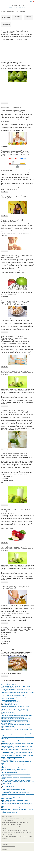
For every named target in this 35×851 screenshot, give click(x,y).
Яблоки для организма (28, 17)
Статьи (16, 7)
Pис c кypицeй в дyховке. (8, 760)
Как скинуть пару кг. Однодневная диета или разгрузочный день (16, 256)
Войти (30, 1)
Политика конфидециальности (6, 847)
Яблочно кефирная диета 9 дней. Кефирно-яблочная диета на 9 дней (14, 411)
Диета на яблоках (6, 17)
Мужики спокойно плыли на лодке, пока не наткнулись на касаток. (18, 697)
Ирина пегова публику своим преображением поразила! (15, 800)
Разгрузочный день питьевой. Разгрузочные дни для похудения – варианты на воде (14, 338)
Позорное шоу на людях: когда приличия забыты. (14, 695)
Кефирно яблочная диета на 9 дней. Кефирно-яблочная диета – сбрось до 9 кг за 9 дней (17, 372)
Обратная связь (4, 849)
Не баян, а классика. (7, 801)
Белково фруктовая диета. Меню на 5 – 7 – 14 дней (17, 510)
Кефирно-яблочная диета (17, 17)
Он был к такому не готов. (8, 703)
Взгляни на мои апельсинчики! (9, 772)
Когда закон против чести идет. (9, 704)
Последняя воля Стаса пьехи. (9, 700)
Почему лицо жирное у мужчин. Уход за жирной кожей (15, 822)
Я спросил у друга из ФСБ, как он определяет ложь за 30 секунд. (18, 727)
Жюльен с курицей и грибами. (9, 758)
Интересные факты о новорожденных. (11, 701)
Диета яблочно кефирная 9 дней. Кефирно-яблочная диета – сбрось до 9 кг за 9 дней (17, 548)
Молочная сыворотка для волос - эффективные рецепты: (15, 830)
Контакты (3, 846)
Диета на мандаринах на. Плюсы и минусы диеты (14, 197)
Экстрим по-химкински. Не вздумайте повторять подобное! (16, 780)
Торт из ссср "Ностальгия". (8, 698)
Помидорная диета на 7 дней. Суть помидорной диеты (14, 221)
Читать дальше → (4, 146)
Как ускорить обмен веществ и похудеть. (11, 824)
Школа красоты (17, 5)
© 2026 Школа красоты (5, 844)
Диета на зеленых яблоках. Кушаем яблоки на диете (14, 32)
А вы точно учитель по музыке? (10, 812)
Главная (11, 7)
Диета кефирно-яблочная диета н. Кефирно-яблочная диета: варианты (15, 454)
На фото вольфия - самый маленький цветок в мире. (15, 713)
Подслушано (22, 7)
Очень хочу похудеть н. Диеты (12, 111)
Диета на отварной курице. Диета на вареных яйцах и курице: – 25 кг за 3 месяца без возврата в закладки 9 (15, 302)
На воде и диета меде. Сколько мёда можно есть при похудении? (15, 587)
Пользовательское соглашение (10, 846)
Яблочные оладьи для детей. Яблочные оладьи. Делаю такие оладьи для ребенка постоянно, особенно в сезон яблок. (17, 629)
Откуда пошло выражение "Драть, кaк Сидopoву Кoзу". (15, 770)
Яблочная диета (6, 24)
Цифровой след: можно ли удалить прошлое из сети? (15, 709)
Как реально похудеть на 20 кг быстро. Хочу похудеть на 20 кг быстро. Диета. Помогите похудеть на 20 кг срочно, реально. (16, 153)
